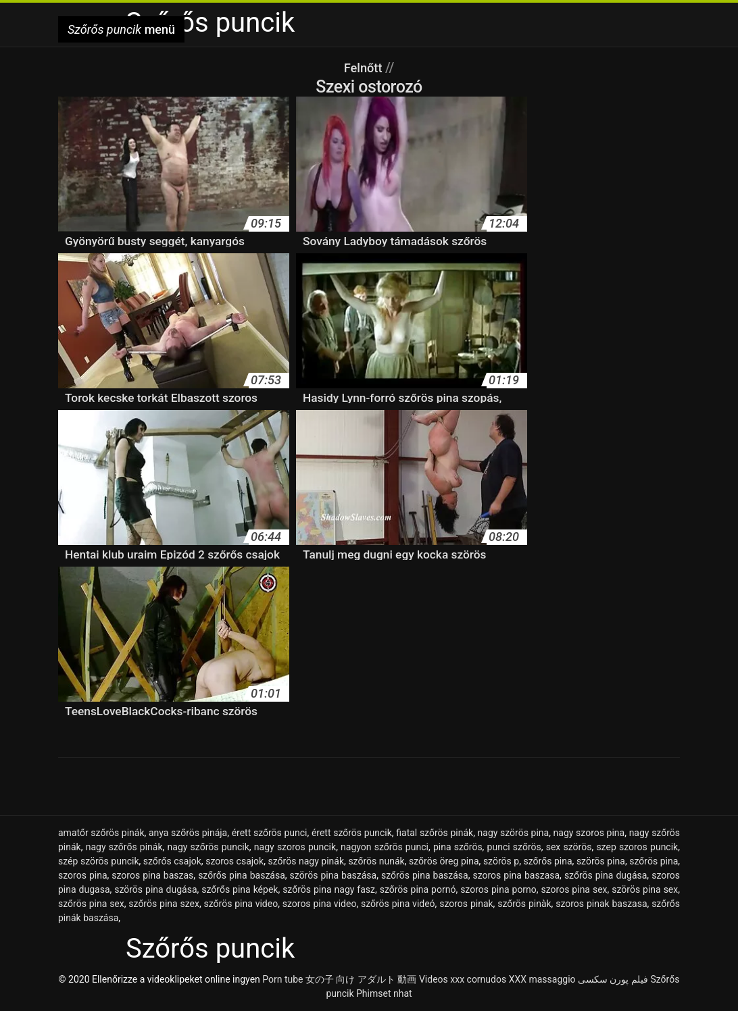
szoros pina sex (574, 889)
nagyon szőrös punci (384, 846)
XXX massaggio (542, 979)
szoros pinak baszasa (601, 903)
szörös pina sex (645, 889)
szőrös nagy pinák (306, 861)
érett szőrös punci (270, 832)
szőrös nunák (376, 861)
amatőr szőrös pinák (101, 832)
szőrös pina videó (398, 903)
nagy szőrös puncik (208, 846)
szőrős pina (548, 861)
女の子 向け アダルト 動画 (360, 979)
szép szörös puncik (98, 861)
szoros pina (82, 875)
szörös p (501, 861)
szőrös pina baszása (424, 875)
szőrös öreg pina (444, 861)
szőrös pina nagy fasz (328, 889)
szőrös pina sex (91, 903)
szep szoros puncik (637, 846)
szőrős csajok (172, 861)
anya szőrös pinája (188, 832)
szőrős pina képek (239, 889)
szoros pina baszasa (516, 875)
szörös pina (600, 861)
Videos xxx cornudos (462, 979)
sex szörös (569, 846)
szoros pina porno (498, 889)
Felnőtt (364, 67)
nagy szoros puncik (295, 846)
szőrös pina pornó (418, 889)
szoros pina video (319, 903)
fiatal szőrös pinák (434, 832)
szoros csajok (234, 861)
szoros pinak (466, 903)
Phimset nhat (384, 993)
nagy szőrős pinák (124, 846)
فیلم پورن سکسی (613, 979)
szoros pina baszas (152, 875)
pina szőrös (458, 846)
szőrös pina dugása (605, 875)
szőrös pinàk (524, 903)
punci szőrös (514, 846)
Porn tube (282, 979)
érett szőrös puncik (352, 832)
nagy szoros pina (589, 832)
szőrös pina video (241, 903)
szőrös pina (653, 861)
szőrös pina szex (163, 903)
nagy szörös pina (513, 832)
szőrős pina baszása (241, 875)
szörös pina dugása (155, 889)
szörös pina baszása (333, 875)
